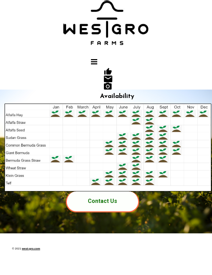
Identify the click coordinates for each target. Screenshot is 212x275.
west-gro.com (31, 248)
